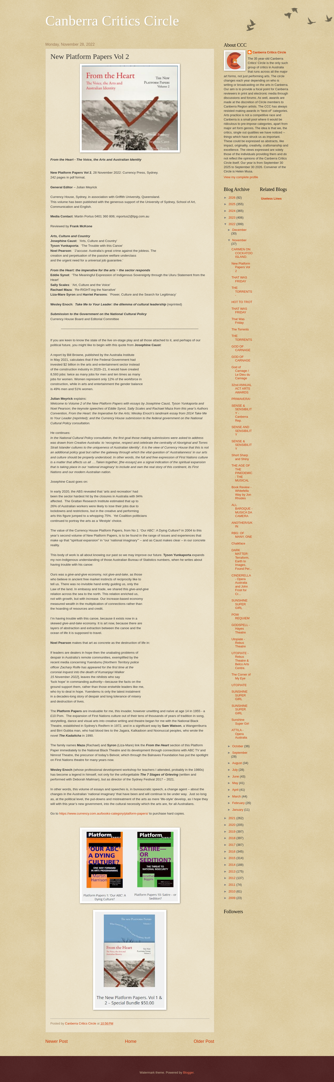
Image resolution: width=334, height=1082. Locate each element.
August (237, 763)
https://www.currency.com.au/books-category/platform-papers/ (103, 813)
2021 (232, 818)
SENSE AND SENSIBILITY (242, 430)
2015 (232, 858)
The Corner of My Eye (241, 676)
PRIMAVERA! (241, 399)
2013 (232, 871)
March (237, 796)
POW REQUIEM (241, 616)
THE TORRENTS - (242, 291)
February (239, 803)
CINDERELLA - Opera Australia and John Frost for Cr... (241, 585)
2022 (232, 224)
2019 (232, 831)
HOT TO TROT (242, 302)
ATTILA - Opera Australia (239, 733)
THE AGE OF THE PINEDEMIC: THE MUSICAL (242, 473)
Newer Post (56, 1041)
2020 (232, 825)
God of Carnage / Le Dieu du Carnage (241, 372)
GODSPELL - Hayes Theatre (241, 628)
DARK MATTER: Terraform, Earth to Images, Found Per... (242, 559)
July (235, 770)
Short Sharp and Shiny (240, 457)
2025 (232, 204)
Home (130, 1041)
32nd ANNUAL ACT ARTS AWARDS (242, 388)
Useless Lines (271, 198)
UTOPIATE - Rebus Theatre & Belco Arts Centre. (240, 660)
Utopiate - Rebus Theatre (239, 642)
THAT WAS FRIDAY (239, 279)
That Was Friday (238, 320)
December (239, 230)
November (239, 240)
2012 (232, 878)
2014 (232, 865)
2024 (232, 211)
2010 (232, 891)
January (238, 809)
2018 (232, 838)
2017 (232, 845)
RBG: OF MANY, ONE (242, 534)
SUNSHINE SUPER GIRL (240, 604)
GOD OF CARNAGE (241, 348)
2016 (232, 851)
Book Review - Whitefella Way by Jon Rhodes (242, 492)
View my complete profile (241, 177)
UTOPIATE (239, 685)
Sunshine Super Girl (240, 721)
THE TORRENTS (242, 337)
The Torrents (240, 329)
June (236, 776)
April (235, 789)
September (239, 752)
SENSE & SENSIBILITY (242, 444)
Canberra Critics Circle (112, 21)
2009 (232, 898)
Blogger (188, 1072)
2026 (232, 197)
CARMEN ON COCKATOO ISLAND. (242, 253)
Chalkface (238, 543)
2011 (232, 884)
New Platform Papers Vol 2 (241, 267)
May (235, 783)
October (238, 746)
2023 (232, 217)
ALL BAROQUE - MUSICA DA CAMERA (242, 510)
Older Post (204, 1041)
